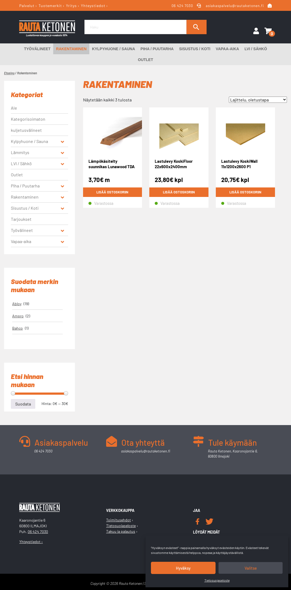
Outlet (145, 60)
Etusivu (9, 73)
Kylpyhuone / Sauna (113, 49)
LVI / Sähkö (256, 49)
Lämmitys (20, 152)
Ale (14, 107)
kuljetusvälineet (26, 130)
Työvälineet (37, 49)
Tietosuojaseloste (217, 580)
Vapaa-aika (227, 49)
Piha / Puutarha (157, 49)
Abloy (16, 303)
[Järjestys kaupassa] (258, 100)
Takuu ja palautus (120, 531)
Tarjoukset (21, 219)
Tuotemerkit (50, 5)
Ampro (18, 316)
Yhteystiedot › (31, 541)
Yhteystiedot (93, 5)
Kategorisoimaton (28, 119)
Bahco (17, 328)
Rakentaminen (71, 49)
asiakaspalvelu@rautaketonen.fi (235, 6)
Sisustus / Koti (194, 49)
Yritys (71, 5)
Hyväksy (183, 568)
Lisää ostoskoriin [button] (112, 192)
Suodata (23, 403)
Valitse (251, 568)
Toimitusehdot (118, 520)
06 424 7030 (182, 6)
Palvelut (26, 5)
